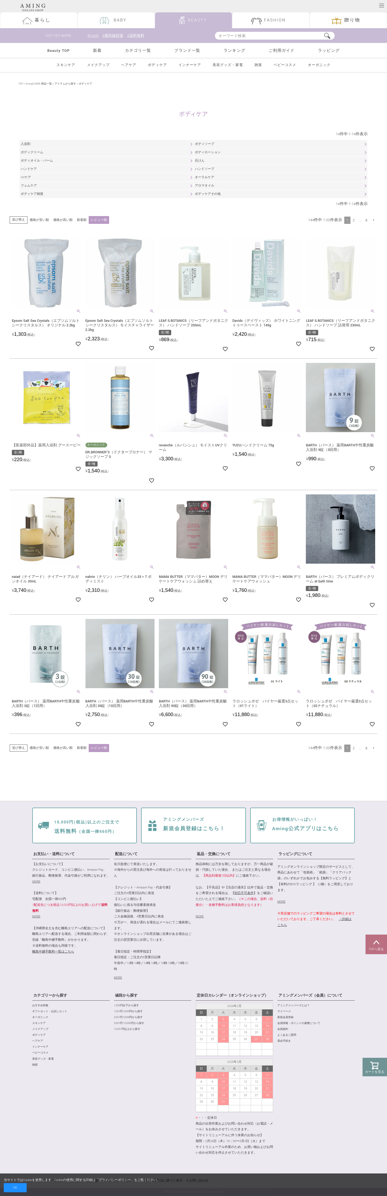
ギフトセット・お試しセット (49, 1011)
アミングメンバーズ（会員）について (310, 995)
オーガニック (319, 65)
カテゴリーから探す (50, 995)
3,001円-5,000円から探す (128, 1017)
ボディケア (157, 65)
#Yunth (93, 35)
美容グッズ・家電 (228, 65)
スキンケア (65, 65)
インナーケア (189, 65)
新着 (97, 50)
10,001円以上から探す (127, 1029)
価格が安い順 (39, 220)
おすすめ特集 (40, 1005)
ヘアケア (128, 65)
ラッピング (329, 50)
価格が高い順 (63, 220)
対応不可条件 (244, 893)
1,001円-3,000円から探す (128, 1011)
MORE (36, 882)
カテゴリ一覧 (138, 50)
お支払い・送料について (54, 854)
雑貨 (258, 65)
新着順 (82, 220)
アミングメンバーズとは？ (293, 1005)
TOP (20, 84)
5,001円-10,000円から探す (129, 1023)
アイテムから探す (65, 84)
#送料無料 (137, 35)
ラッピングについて (295, 854)
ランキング (234, 50)
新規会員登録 (285, 1017)
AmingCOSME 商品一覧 (39, 84)
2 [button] (353, 220)
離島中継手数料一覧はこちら (53, 952)
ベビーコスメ (285, 65)
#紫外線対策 (113, 35)
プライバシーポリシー (115, 1180)
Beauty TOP (58, 50)
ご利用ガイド (281, 50)
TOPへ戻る (376, 944)
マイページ (284, 1011)
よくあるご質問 (286, 1035)
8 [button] (366, 220)
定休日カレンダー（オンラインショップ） (232, 995)
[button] (373, 220)
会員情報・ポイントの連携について (298, 1023)
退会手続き (284, 1041)
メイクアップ (98, 65)
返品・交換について (214, 854)
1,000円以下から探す (126, 1005)
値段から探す (126, 995)
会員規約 (282, 1029)
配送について (126, 854)
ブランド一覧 (187, 50)
